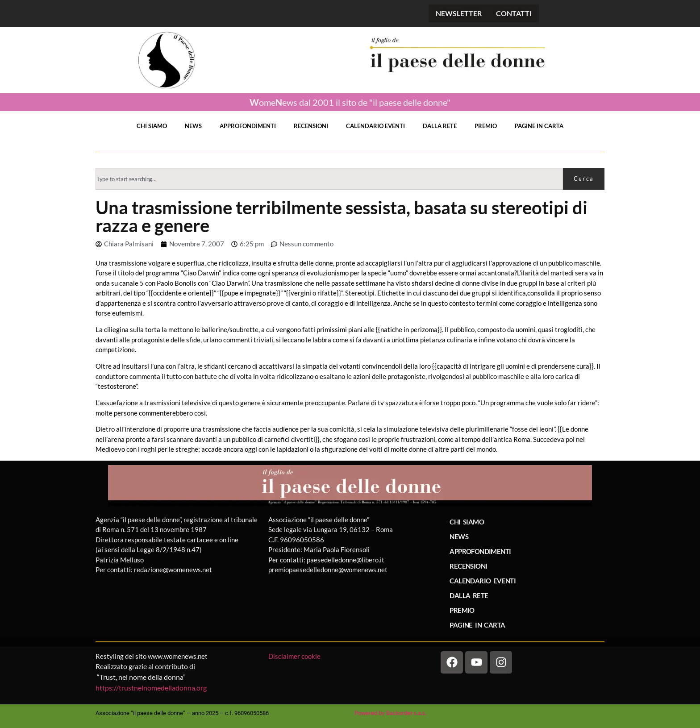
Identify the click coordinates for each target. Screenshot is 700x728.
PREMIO (486, 125)
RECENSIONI (311, 125)
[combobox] (329, 179)
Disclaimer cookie (295, 656)
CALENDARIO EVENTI (375, 125)
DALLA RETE (440, 125)
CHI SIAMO (152, 125)
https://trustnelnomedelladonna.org (151, 687)
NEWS (193, 125)
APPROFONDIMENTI (248, 125)
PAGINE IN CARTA (539, 125)
